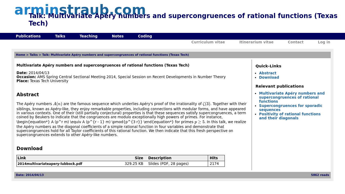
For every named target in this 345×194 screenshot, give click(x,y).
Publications (28, 36)
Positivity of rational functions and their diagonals (289, 116)
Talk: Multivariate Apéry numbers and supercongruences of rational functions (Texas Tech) (115, 55)
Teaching (88, 36)
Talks (60, 36)
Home (20, 55)
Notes (118, 36)
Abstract (267, 73)
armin (80, 10)
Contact (295, 42)
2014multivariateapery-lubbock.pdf (50, 164)
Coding (145, 36)
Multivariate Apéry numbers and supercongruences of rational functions (292, 97)
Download (269, 77)
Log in (324, 42)
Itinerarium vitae (256, 42)
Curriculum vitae (208, 42)
